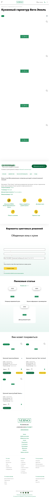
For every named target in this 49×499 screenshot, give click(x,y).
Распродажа (24, 446)
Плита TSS (38, 482)
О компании (24, 444)
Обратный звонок (24, 429)
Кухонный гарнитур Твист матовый (36, 358)
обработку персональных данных (17, 273)
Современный (9, 467)
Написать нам (24, 424)
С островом (23, 469)
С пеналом (23, 471)
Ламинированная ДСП (40, 478)
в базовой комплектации (25, 169)
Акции (24, 440)
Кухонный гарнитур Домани (11, 358)
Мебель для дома (24, 436)
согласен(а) (7, 273)
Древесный (38, 462)
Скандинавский (9, 469)
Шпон (5, 482)
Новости (25, 450)
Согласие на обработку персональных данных (24, 496)
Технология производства (22, 174)
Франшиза (24, 448)
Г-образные (23, 462)
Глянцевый (38, 460)
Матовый (9, 189)
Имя (5, 247)
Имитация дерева (39, 464)
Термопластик (7, 480)
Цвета (31, 174)
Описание (4, 174)
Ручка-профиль (18, 192)
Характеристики (11, 174)
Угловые (22, 465)
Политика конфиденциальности (24, 494)
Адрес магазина (7, 255)
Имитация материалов (40, 465)
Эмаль (12, 187)
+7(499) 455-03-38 (24, 427)
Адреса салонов (24, 452)
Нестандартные (24, 472)
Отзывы (35, 174)
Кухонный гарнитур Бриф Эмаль (12, 393)
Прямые (22, 460)
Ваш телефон (7, 251)
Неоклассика (8, 462)
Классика (8, 460)
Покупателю (24, 442)
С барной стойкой (24, 467)
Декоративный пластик (9, 478)
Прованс (7, 465)
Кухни (24, 434)
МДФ (11, 194)
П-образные (23, 464)
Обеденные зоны (24, 438)
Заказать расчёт (7, 372)
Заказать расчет (39, 166)
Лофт (7, 464)
